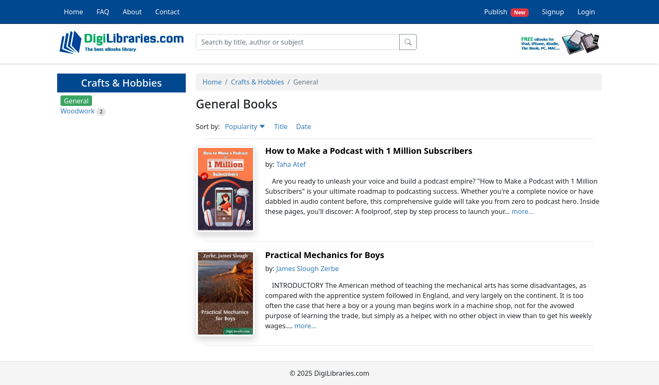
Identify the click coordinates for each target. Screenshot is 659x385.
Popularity (245, 126)
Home (73, 11)
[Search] (298, 42)
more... (522, 211)
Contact (167, 11)
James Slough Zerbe (307, 268)
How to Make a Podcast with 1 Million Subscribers (368, 150)
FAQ (103, 11)
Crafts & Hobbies (257, 82)
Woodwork (78, 111)
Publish (506, 12)
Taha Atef (291, 164)
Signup (553, 11)
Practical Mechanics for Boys (324, 255)
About (132, 11)
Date (303, 126)
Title (280, 126)
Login (586, 11)
